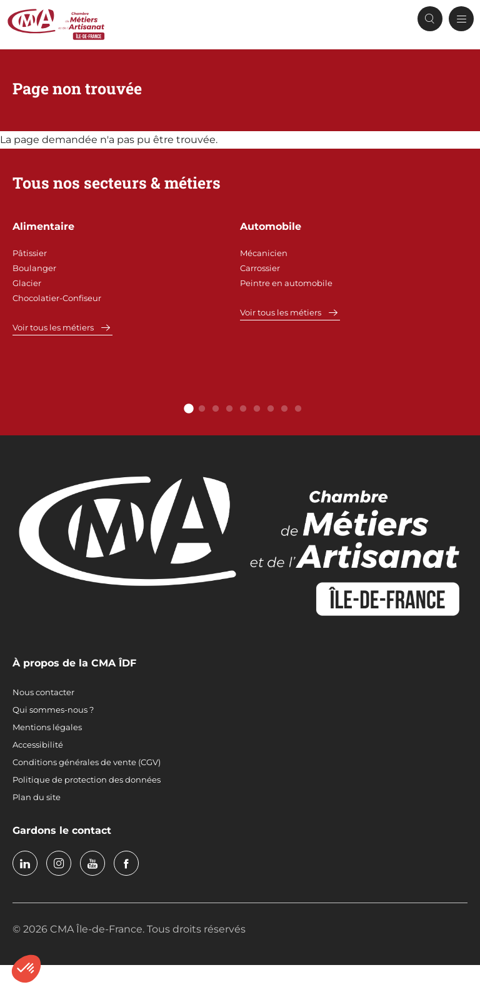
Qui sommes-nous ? (53, 710)
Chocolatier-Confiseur (56, 298)
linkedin (25, 863)
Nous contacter (43, 692)
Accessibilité (37, 745)
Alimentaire (43, 226)
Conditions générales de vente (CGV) (86, 762)
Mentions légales (47, 727)
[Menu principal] (461, 18)
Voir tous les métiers (53, 327)
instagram (58, 863)
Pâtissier (29, 253)
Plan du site (36, 797)
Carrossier (260, 268)
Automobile (270, 226)
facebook (126, 863)
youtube (92, 863)
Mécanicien (264, 253)
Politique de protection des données (86, 780)
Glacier (26, 283)
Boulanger (34, 268)
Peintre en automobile (286, 283)
